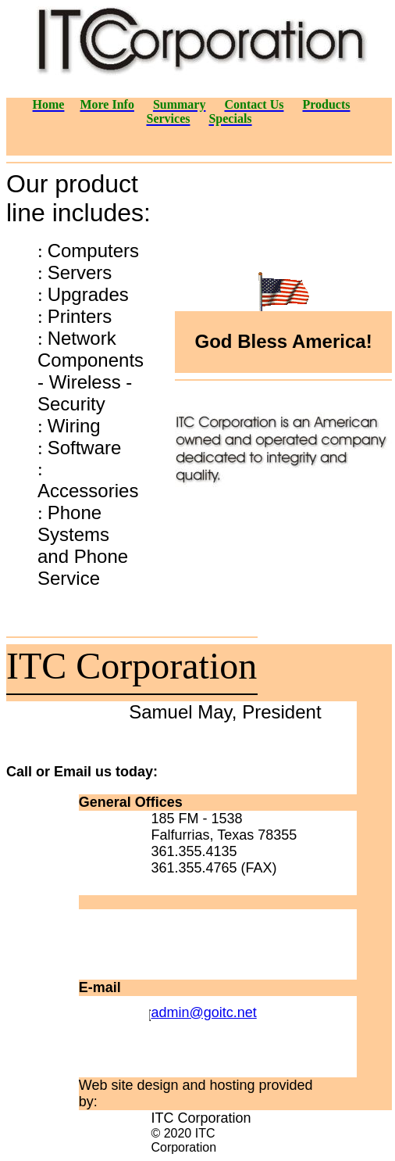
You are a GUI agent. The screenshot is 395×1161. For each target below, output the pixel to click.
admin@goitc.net (203, 1012)
